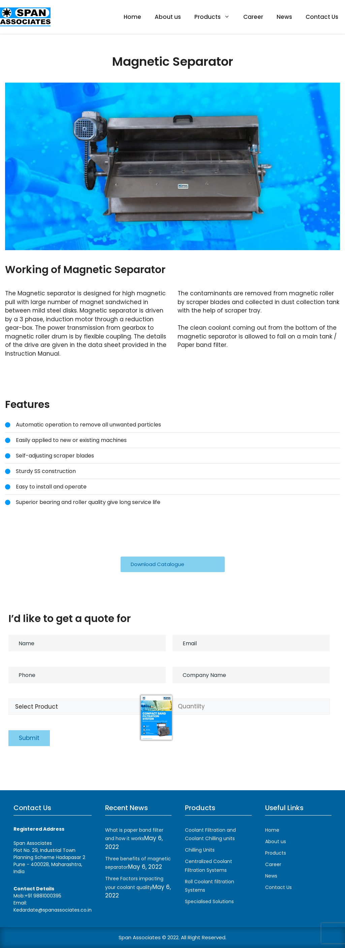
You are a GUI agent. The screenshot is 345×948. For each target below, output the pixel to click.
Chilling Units (200, 850)
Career (253, 17)
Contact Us (322, 17)
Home (132, 17)
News (284, 17)
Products (215, 17)
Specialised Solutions (209, 901)
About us (168, 17)
